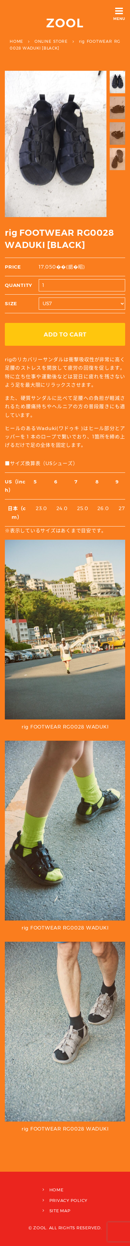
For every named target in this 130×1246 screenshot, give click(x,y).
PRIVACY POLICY (68, 1200)
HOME (56, 1189)
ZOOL (65, 23)
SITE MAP (60, 1210)
